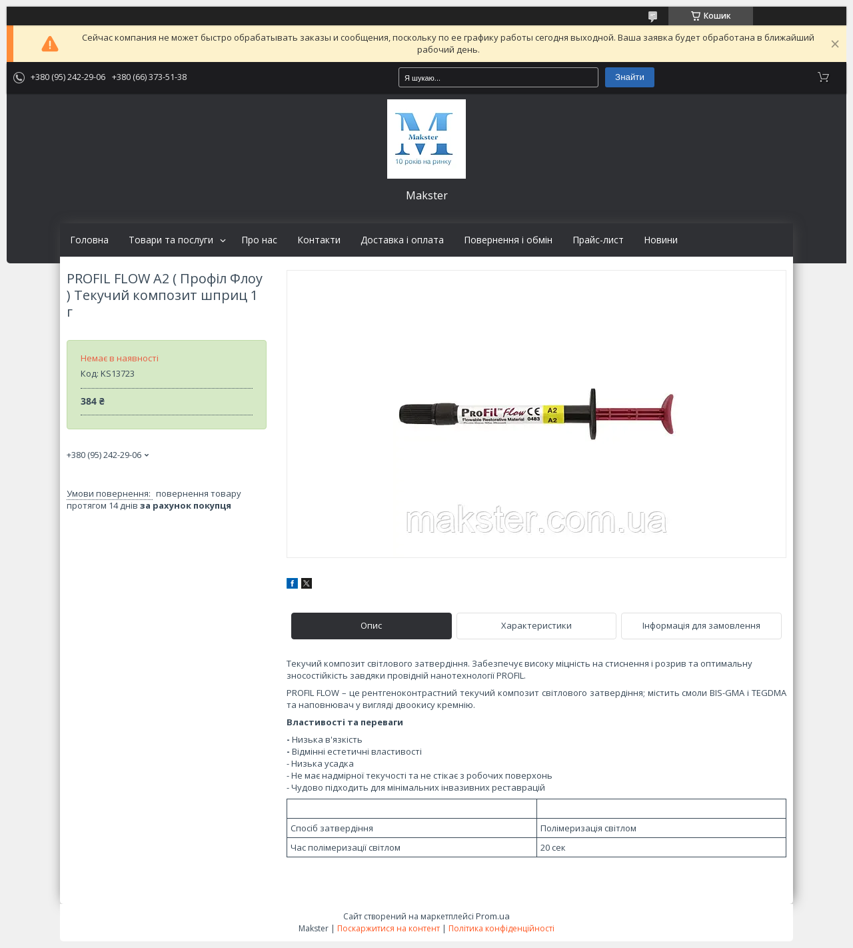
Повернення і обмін (508, 240)
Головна (89, 240)
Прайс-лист (598, 240)
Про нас (259, 240)
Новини (661, 240)
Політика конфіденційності (501, 928)
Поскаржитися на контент (388, 928)
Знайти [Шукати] (629, 77)
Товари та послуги (171, 240)
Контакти (319, 240)
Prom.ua (493, 916)
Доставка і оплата (402, 240)
